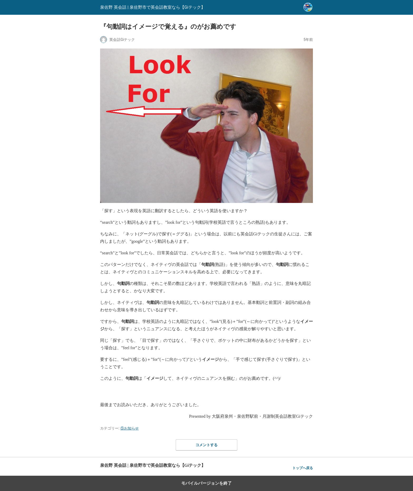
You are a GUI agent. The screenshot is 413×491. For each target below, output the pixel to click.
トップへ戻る (302, 468)
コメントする (206, 445)
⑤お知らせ (129, 428)
